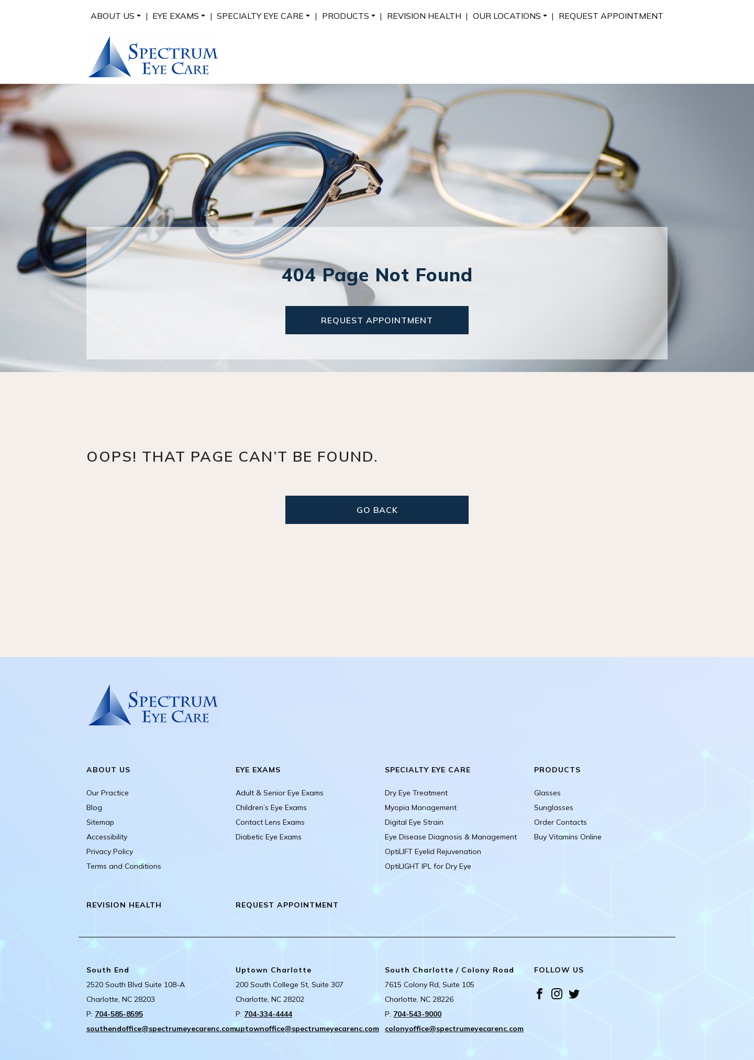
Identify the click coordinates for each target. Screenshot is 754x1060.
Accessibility (106, 837)
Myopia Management (421, 807)
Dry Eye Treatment (416, 792)
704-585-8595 (119, 1014)
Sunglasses (553, 807)
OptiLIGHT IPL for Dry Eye (428, 866)
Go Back (377, 510)
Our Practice (107, 792)
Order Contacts (560, 822)
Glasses (547, 792)
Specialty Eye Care (260, 15)
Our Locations (507, 15)
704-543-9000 (417, 1014)
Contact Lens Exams (270, 822)
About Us (113, 15)
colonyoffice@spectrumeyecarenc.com (454, 1028)
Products (345, 15)
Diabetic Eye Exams (269, 837)
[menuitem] (115, 15)
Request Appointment (611, 15)
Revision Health (424, 15)
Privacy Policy (109, 851)
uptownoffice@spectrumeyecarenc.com (307, 1028)
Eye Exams (175, 15)
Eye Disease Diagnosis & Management (451, 837)
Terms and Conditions (123, 866)
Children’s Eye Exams (271, 807)
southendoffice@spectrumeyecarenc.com (161, 1028)
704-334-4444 (268, 1014)
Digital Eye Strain (414, 822)
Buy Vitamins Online (568, 837)
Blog (94, 807)
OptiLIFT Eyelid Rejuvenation (433, 851)
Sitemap (100, 822)
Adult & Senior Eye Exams (280, 792)
